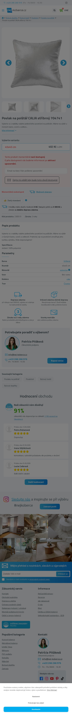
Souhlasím (36, 709)
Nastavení (36, 696)
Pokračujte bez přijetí (36, 703)
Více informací (52, 690)
